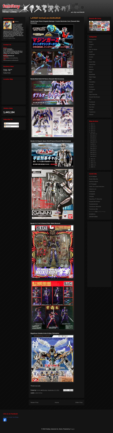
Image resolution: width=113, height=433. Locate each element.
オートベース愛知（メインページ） (97, 211)
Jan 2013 (92, 156)
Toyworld (91, 109)
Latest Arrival (38, 393)
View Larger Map (13, 92)
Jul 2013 (92, 144)
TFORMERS (92, 194)
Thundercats (92, 102)
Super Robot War (93, 94)
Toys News (91, 107)
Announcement (92, 39)
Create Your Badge (13, 417)
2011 (92, 161)
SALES (90, 92)
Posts (6, 123)
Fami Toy (5, 417)
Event (90, 47)
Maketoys (91, 69)
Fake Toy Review (93, 49)
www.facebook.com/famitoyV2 (10, 60)
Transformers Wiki (93, 209)
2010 (92, 162)
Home (57, 402)
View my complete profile (9, 38)
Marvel (90, 72)
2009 (92, 165)
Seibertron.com (92, 189)
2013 (92, 132)
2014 (92, 130)
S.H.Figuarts (92, 89)
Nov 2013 (92, 136)
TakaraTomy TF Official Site (95, 199)
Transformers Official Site (95, 206)
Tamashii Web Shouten (94, 97)
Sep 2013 (92, 140)
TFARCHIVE (92, 191)
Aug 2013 (92, 142)
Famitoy (17, 21)
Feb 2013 (92, 154)
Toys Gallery (92, 104)
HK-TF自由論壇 (92, 184)
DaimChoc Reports (93, 181)
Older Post (78, 402)
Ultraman (91, 114)
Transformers (92, 112)
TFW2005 (91, 196)
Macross (91, 67)
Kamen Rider (92, 62)
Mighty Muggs (92, 77)
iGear (90, 59)
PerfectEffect (92, 82)
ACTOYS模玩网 (93, 176)
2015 (92, 128)
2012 (92, 158)
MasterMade (92, 74)
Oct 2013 (92, 138)
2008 (92, 167)
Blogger (72, 429)
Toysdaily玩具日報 (93, 204)
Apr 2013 (92, 150)
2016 (92, 126)
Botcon (90, 42)
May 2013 (92, 148)
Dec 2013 (92, 133)
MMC (90, 79)
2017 (92, 124)
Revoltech (91, 87)
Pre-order (91, 84)
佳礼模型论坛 (92, 214)
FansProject (92, 54)
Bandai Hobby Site (93, 179)
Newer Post (34, 402)
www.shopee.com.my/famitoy (10, 58)
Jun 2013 (92, 146)
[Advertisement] (97, 253)
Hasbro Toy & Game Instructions (96, 186)
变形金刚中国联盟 (93, 216)
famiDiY (91, 52)
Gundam (91, 57)
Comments (7, 126)
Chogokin (91, 44)
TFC (90, 99)
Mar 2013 (92, 152)
